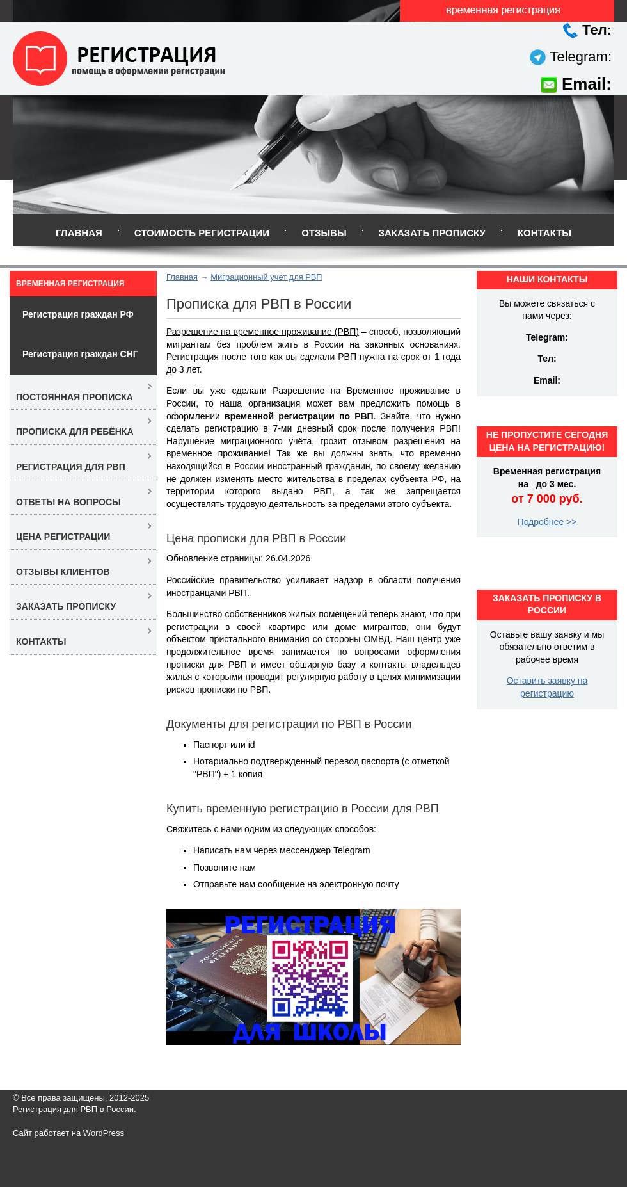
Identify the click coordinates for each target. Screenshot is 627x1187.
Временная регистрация (70, 283)
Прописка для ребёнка (75, 431)
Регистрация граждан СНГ (80, 354)
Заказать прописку (432, 232)
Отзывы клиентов (63, 572)
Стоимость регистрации (201, 232)
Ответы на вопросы (68, 502)
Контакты (544, 232)
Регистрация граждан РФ (78, 314)
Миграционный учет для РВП (266, 277)
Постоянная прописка (74, 397)
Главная (79, 232)
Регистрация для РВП (70, 467)
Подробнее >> (547, 522)
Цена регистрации (63, 536)
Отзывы (323, 232)
